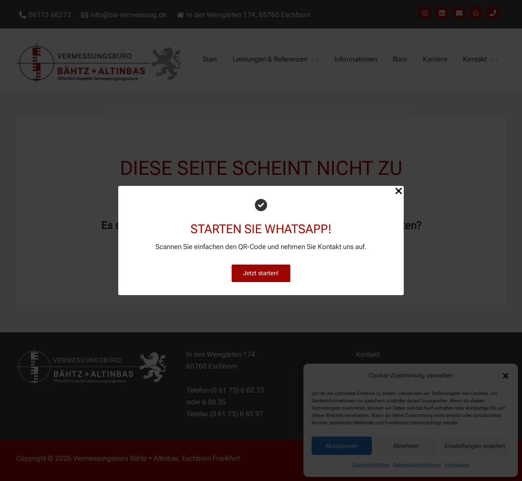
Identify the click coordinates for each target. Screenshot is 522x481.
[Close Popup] (399, 191)
